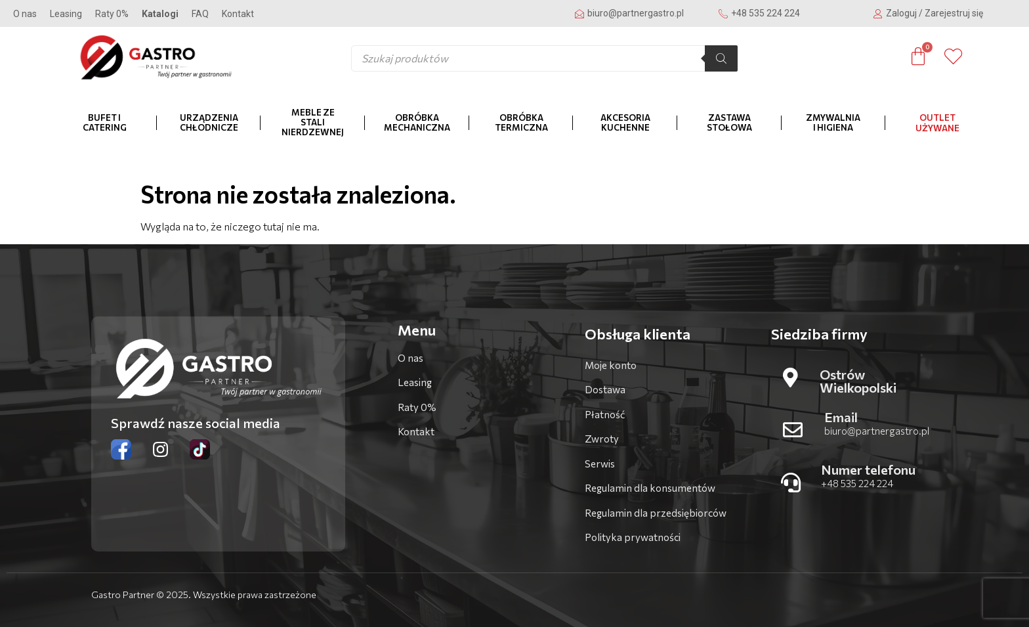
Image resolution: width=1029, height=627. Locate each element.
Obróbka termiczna (521, 122)
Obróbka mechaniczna (417, 122)
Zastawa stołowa (729, 122)
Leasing (66, 14)
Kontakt (238, 14)
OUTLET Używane (937, 122)
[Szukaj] (721, 58)
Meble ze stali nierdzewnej (313, 122)
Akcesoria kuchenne (625, 122)
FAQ (200, 14)
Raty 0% (112, 14)
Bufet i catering (105, 122)
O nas (25, 14)
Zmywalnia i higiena (833, 122)
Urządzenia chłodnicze (209, 122)
